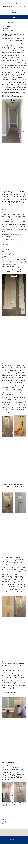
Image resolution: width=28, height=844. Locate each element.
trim (8, 804)
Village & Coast (14, 3)
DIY (7, 802)
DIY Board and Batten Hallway (11, 27)
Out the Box (16, 839)
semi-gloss (4, 804)
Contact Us (4, 817)
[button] (14, 17)
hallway (22, 802)
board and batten (16, 802)
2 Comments (4, 805)
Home (3, 819)
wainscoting (12, 804)
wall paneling (18, 804)
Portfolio (4, 821)
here (18, 43)
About (3, 816)
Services (4, 823)
